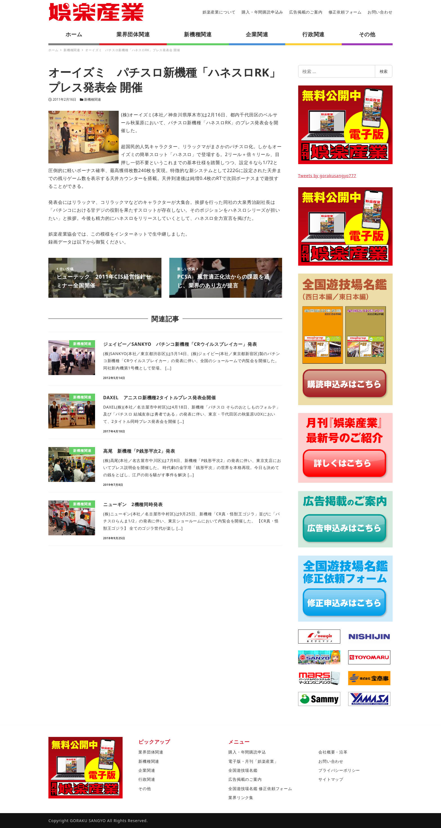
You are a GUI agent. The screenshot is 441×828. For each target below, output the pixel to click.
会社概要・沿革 (333, 752)
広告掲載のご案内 (305, 12)
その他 (144, 788)
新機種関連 (92, 99)
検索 (384, 71)
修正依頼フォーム (345, 12)
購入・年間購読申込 (247, 752)
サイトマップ (330, 779)
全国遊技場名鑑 (243, 770)
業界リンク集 (240, 797)
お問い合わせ (380, 12)
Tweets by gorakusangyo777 (327, 175)
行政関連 (146, 779)
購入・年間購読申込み (262, 12)
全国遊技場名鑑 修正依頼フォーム (260, 788)
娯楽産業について (219, 12)
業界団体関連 (150, 752)
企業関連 (146, 770)
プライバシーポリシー (339, 770)
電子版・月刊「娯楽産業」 (253, 761)
